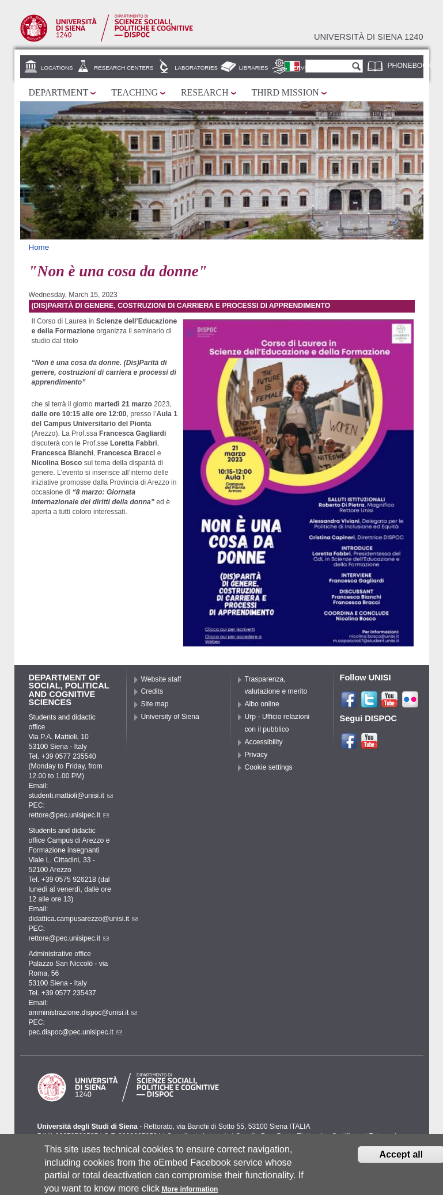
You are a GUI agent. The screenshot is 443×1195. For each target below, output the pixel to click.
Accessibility (264, 742)
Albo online (262, 704)
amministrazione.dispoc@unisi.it (83, 1012)
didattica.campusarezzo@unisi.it (83, 919)
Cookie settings (269, 767)
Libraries (253, 67)
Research (205, 92)
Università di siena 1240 (368, 36)
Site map (155, 704)
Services (303, 67)
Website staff (161, 679)
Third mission (285, 92)
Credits (152, 691)
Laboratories (196, 67)
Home (39, 247)
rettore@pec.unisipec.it (69, 815)
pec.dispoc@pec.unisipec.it (76, 1032)
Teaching (134, 92)
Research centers (123, 67)
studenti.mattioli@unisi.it (71, 795)
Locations (57, 67)
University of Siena (170, 717)
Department (59, 92)
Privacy (256, 755)
